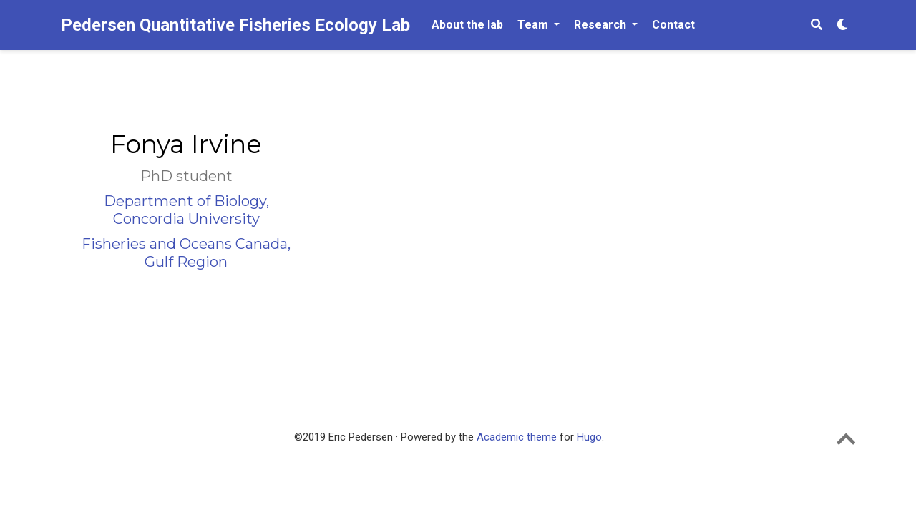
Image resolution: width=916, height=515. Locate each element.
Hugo (589, 437)
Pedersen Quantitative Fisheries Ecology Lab (235, 25)
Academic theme (517, 437)
